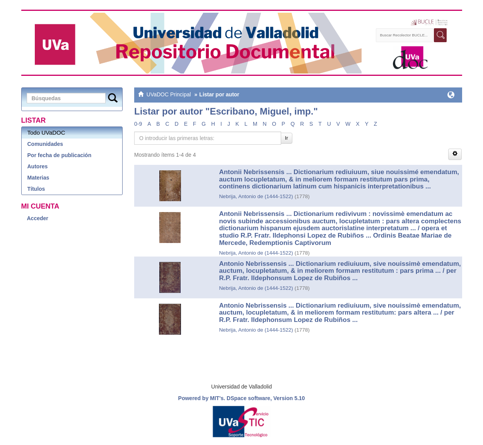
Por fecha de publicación (59, 155)
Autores (37, 166)
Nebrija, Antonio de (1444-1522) (256, 196)
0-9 (138, 124)
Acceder (37, 218)
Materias (38, 178)
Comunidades (45, 144)
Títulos (36, 189)
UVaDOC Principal (169, 94)
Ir (286, 138)
